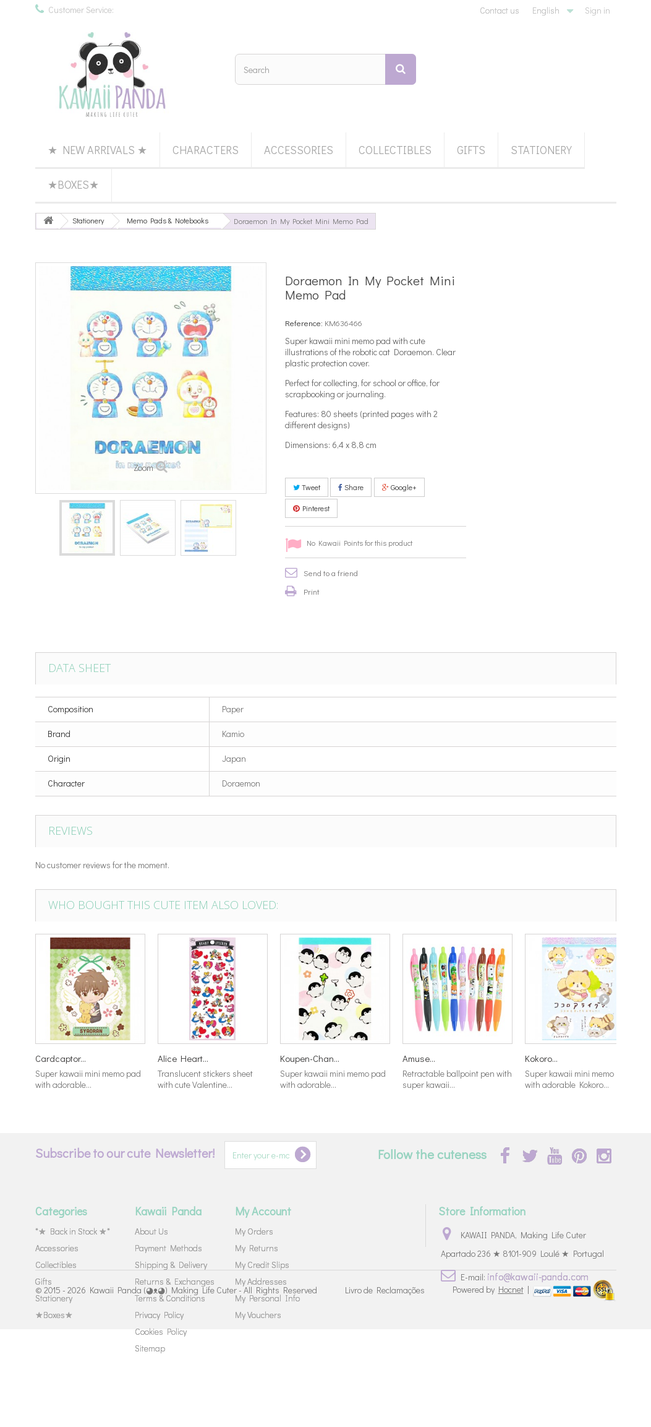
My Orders (254, 1231)
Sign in (597, 10)
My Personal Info (267, 1298)
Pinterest (311, 508)
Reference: (304, 322)
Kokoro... (541, 1058)
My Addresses (261, 1281)
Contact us (499, 10)
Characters (205, 149)
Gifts (471, 149)
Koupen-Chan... (309, 1058)
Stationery (541, 149)
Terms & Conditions (170, 1298)
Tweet (306, 487)
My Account (263, 1211)
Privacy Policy (159, 1315)
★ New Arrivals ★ (97, 149)
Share (351, 487)
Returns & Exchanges (175, 1281)
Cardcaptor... (60, 1058)
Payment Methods (168, 1248)
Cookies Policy (161, 1331)
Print (312, 591)
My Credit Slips (262, 1264)
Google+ (399, 487)
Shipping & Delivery (171, 1264)
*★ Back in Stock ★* (72, 1231)
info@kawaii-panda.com (538, 1276)
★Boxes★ (73, 184)
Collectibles (395, 149)
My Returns (256, 1248)
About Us (151, 1231)
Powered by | (492, 1387)
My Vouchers (258, 1315)
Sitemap (150, 1348)
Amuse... (418, 1058)
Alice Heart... (183, 1058)
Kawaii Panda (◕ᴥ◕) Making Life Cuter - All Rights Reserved (203, 1388)
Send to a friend (331, 572)
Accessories (298, 149)
